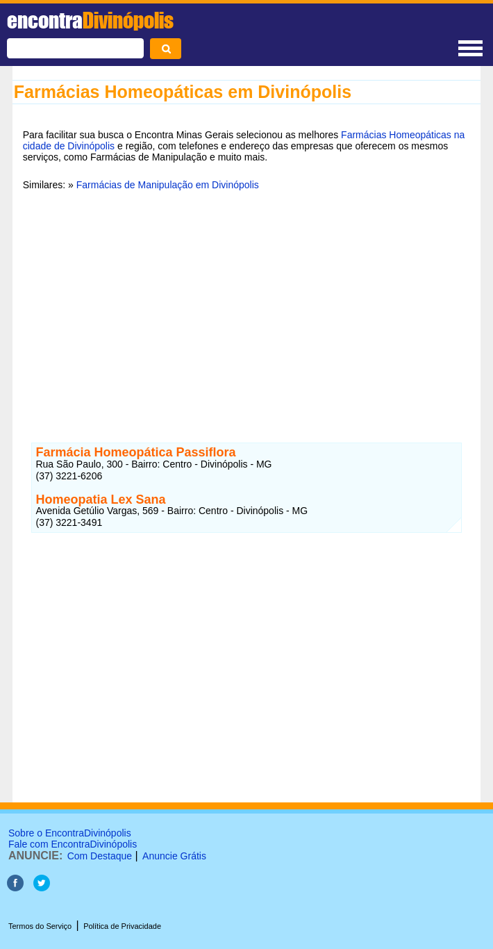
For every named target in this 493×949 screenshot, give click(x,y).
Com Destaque (99, 855)
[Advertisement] (246, 308)
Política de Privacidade (122, 926)
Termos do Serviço (40, 926)
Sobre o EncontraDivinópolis (69, 833)
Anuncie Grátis (174, 855)
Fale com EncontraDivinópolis (72, 844)
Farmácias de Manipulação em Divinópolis (167, 184)
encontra (90, 20)
